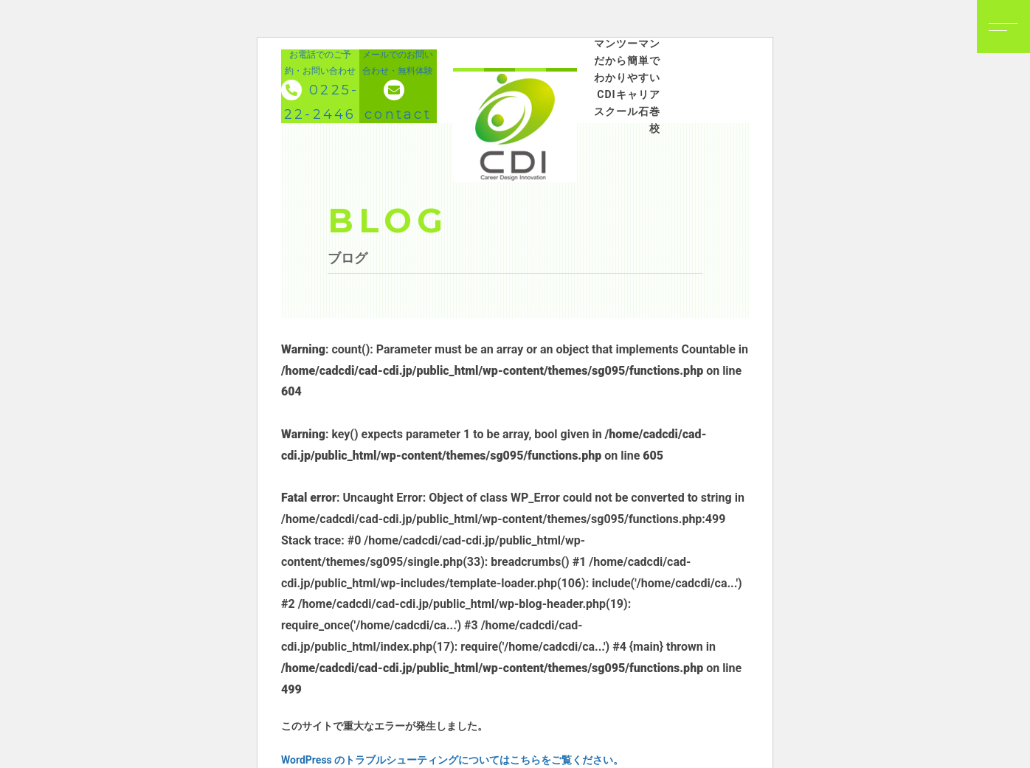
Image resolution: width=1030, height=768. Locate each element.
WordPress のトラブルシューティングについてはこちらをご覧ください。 (452, 760)
